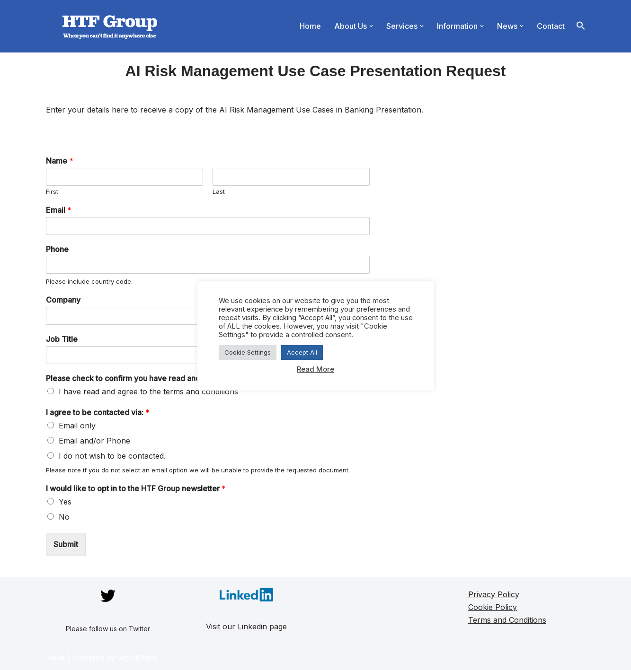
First (52, 191)
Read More (315, 369)
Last (219, 191)
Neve (55, 657)
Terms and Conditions (507, 620)
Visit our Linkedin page (246, 626)
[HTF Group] (110, 26)
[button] (371, 26)
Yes (65, 501)
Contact (551, 26)
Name (59, 160)
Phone (57, 249)
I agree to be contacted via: (98, 412)
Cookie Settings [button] (247, 352)
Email (58, 210)
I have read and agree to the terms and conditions (148, 391)
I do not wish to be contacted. (112, 456)
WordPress (138, 657)
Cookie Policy (492, 607)
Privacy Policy (493, 594)
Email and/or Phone (94, 440)
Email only (77, 425)
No (64, 517)
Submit (65, 544)
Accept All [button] (302, 352)
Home (310, 26)
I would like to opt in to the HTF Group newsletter (136, 488)
